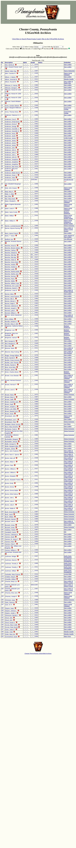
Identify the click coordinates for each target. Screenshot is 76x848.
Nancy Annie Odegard (68, 74)
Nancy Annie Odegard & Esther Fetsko (68, 217)
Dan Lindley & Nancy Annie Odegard (68, 377)
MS (65, 532)
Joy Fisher (67, 424)
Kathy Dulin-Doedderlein (68, 556)
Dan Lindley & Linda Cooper (68, 458)
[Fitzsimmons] (23, 57)
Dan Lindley (67, 64)
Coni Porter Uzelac (67, 108)
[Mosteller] (43, 57)
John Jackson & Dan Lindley (69, 236)
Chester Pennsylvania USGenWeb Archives (38, 653)
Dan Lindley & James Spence (68, 451)
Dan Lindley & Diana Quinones (69, 522)
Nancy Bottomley (69, 71)
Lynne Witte (67, 574)
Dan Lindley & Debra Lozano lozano (68, 229)
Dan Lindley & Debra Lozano (68, 582)
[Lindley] (37, 57)
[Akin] (11, 57)
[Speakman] (57, 57)
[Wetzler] (64, 57)
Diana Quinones (69, 225)
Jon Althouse (68, 239)
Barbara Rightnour (67, 212)
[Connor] (16, 57)
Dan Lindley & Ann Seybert (68, 348)
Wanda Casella (69, 79)
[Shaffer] (50, 57)
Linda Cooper (68, 138)
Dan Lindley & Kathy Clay (68, 82)
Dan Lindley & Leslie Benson (68, 315)
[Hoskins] (31, 57)
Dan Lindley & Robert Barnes (68, 290)
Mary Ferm (67, 636)
